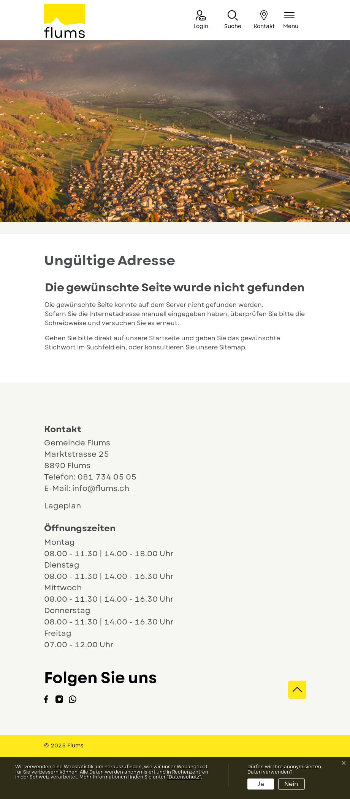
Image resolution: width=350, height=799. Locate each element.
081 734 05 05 (107, 477)
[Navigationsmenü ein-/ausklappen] (290, 20)
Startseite (164, 338)
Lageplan (69, 505)
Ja (260, 784)
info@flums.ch (100, 488)
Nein (291, 784)
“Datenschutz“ (184, 777)
